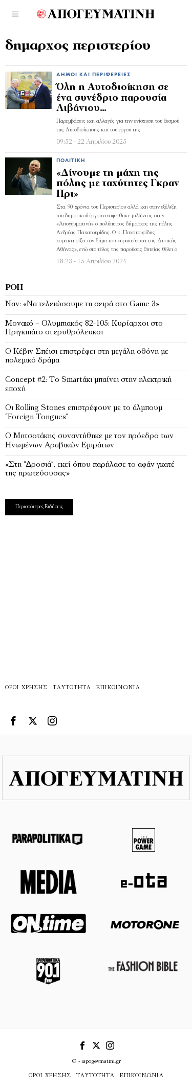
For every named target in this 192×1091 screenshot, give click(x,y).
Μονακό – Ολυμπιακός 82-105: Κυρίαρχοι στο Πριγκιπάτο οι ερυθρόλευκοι (84, 328)
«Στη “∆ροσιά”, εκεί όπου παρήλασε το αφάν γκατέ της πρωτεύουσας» (90, 469)
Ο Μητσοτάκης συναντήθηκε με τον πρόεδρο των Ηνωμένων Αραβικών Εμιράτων (89, 440)
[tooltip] (13, 721)
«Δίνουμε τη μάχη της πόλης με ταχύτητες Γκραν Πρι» (117, 184)
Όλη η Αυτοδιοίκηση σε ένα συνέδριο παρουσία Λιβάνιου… (112, 98)
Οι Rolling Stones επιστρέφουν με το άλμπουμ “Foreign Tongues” (83, 412)
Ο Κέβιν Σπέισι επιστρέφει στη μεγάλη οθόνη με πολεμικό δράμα (86, 356)
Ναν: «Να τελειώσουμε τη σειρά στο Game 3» (82, 304)
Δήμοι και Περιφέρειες (93, 75)
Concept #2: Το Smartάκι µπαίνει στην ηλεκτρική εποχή (88, 384)
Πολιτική (71, 161)
